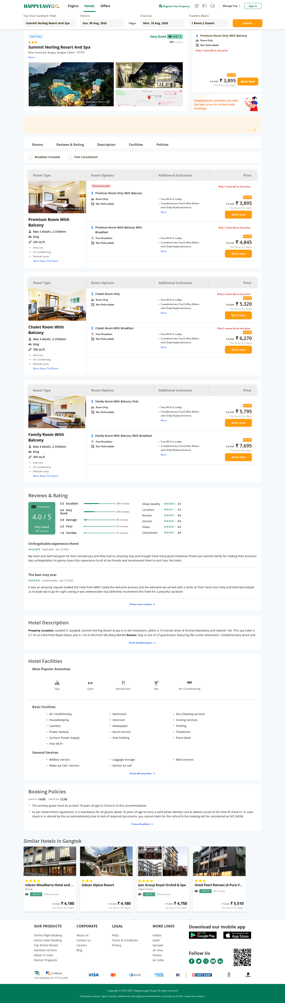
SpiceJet (158, 945)
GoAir (156, 940)
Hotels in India (43, 955)
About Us (83, 935)
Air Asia (158, 950)
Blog (79, 950)
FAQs (115, 935)
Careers (82, 945)
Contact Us (84, 940)
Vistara (157, 955)
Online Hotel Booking (48, 940)
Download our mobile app (217, 927)
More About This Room (45, 261)
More (32, 57)
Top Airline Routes (46, 945)
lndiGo (157, 935)
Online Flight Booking (48, 935)
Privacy (116, 945)
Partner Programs (45, 960)
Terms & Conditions (125, 940)
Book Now (248, 81)
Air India (158, 960)
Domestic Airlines (45, 950)
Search (247, 23)
